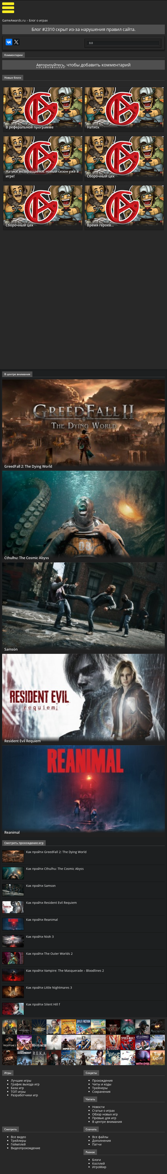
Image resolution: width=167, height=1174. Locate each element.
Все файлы (100, 1137)
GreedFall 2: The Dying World (32, 466)
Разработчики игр (24, 1095)
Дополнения (101, 1141)
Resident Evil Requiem (26, 740)
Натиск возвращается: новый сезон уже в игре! (43, 174)
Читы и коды (101, 1084)
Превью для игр (104, 1118)
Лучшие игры (21, 1080)
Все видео (18, 1137)
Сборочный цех (103, 176)
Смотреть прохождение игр (22, 843)
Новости (98, 1107)
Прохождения (102, 1080)
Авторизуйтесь (50, 65)
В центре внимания (107, 1122)
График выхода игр (25, 1084)
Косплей (98, 1163)
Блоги (96, 1160)
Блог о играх (38, 20)
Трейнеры (100, 1088)
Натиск (94, 127)
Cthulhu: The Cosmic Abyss (30, 557)
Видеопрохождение (25, 1148)
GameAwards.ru (14, 20)
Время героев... (103, 225)
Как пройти (56, 852)
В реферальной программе (34, 127)
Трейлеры (18, 1141)
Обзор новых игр (105, 1114)
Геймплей (18, 1144)
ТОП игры (18, 1092)
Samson (12, 649)
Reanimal (13, 832)
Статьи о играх (103, 1110)
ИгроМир (99, 1167)
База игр (17, 1088)
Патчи (97, 1144)
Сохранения (101, 1092)
